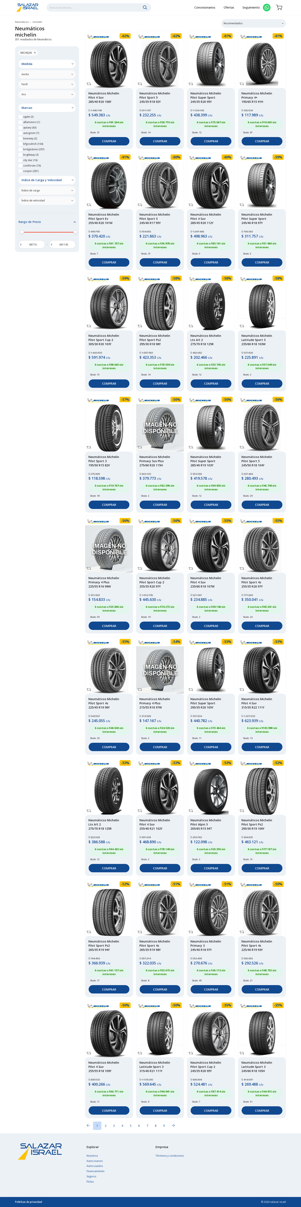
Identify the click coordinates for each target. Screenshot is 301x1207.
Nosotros (92, 1155)
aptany (29, 127)
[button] (47, 64)
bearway (30, 138)
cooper (30, 171)
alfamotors (31, 122)
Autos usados (95, 1166)
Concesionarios (204, 8)
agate (28, 116)
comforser (32, 165)
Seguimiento (251, 8)
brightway (30, 154)
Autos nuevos (95, 1161)
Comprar (109, 141)
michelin (28, 53)
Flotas (90, 1181)
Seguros (91, 1176)
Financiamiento (96, 1171)
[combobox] (99, 8)
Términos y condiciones (170, 1155)
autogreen (31, 133)
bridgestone (33, 149)
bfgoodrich (33, 144)
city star (30, 160)
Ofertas (229, 8)
